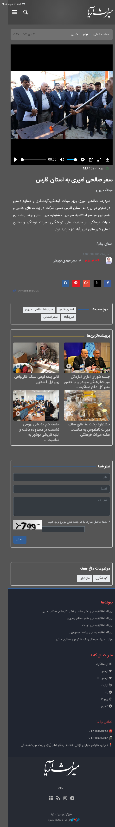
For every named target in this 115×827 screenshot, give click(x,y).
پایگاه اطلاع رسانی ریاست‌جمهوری (91, 632)
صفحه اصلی (101, 34)
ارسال (11, 539)
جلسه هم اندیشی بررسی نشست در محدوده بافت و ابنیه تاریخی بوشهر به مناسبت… (31, 435)
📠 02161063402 (100, 738)
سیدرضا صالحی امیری (39, 309)
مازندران (84, 578)
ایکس (107, 671)
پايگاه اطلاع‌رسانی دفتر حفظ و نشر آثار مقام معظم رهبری (77, 611)
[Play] (7, 159)
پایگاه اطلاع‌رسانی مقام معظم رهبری (90, 618)
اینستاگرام (104, 664)
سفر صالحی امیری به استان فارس (74, 180)
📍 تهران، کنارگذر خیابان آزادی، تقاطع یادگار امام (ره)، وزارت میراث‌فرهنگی (66, 745)
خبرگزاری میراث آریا (96, 12)
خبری (74, 34)
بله (109, 692)
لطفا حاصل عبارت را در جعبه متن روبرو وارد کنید (79, 522)
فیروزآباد (14, 309)
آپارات (107, 685)
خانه (56, 788)
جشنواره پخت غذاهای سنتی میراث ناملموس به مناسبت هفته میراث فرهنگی (86, 435)
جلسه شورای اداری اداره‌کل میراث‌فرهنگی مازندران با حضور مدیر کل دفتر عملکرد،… (87, 385)
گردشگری (102, 578)
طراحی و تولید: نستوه (60, 820)
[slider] (29, 159)
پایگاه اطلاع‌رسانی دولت (97, 625)
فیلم (85, 34)
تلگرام (107, 706)
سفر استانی (66, 317)
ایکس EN (104, 678)
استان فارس (66, 309)
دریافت (96, 168)
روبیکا (107, 699)
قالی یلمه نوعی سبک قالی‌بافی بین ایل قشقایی (32, 382)
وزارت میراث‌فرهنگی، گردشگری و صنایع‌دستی (84, 639)
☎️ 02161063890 (100, 731)
